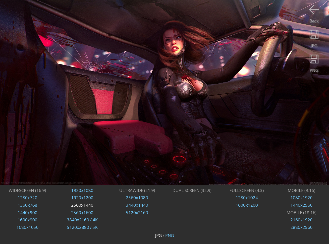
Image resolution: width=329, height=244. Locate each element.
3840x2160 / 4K (82, 220)
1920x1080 (82, 190)
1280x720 (27, 197)
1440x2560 (301, 205)
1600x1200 (247, 205)
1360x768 (27, 205)
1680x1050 (27, 227)
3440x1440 (137, 205)
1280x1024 (247, 197)
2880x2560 (301, 227)
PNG (169, 235)
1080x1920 (301, 197)
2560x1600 (82, 212)
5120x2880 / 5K (82, 227)
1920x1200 (82, 197)
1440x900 (27, 212)
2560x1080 (137, 197)
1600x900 (27, 220)
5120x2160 (137, 212)
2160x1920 (301, 220)
